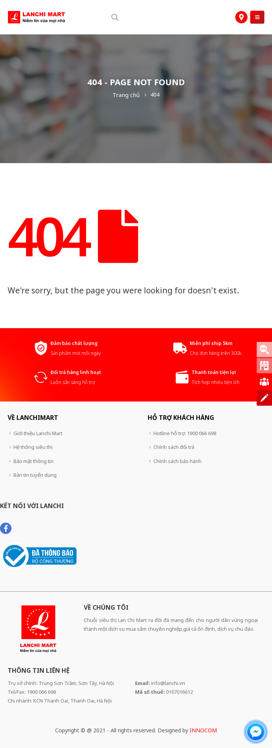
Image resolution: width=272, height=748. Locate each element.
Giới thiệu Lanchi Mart (37, 433)
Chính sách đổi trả (173, 447)
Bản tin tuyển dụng (35, 474)
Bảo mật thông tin (33, 461)
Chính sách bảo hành (177, 461)
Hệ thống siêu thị (32, 447)
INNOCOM (203, 730)
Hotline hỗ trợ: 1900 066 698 (184, 433)
